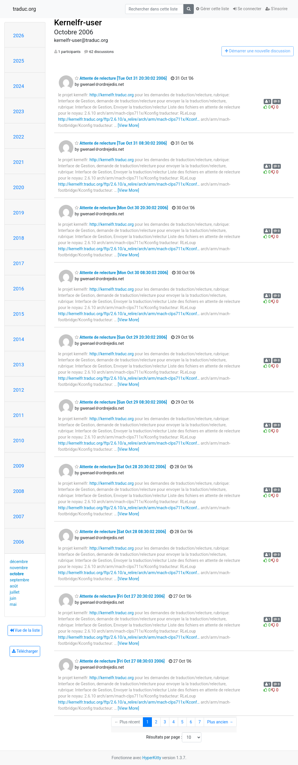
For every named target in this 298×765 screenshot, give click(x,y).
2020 (18, 187)
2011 (18, 415)
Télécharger (25, 651)
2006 (18, 542)
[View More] (128, 125)
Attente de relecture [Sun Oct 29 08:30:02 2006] (121, 402)
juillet (14, 592)
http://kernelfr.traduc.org (111, 95)
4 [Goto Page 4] (173, 722)
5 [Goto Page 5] (182, 722)
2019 (18, 213)
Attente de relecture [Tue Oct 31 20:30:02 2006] (121, 78)
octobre (17, 573)
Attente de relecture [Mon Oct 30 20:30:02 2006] (121, 207)
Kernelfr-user (78, 22)
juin (13, 598)
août (14, 586)
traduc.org (24, 9)
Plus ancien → (220, 722)
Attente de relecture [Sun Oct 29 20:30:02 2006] (121, 337)
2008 (18, 491)
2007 (18, 516)
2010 (18, 440)
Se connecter (247, 8)
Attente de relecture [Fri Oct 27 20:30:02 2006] (120, 596)
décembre (19, 561)
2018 (18, 238)
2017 (18, 263)
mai (13, 604)
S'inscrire (276, 8)
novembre (19, 567)
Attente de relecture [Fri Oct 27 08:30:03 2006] (120, 661)
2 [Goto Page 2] (156, 722)
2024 (18, 86)
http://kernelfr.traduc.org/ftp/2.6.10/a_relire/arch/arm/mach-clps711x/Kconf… (129, 119)
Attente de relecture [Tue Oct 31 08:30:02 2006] (121, 143)
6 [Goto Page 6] (191, 722)
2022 (18, 137)
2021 (18, 162)
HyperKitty (151, 757)
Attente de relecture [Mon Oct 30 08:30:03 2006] (121, 272)
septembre (19, 580)
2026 (18, 35)
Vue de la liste (25, 630)
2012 (18, 390)
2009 (18, 466)
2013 (18, 365)
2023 (18, 111)
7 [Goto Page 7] (199, 722)
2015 (18, 314)
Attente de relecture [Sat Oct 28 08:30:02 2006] (120, 531)
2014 (18, 339)
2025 (18, 61)
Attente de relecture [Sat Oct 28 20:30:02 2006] (120, 466)
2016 (18, 289)
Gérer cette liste (212, 8)
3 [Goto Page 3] (165, 722)
